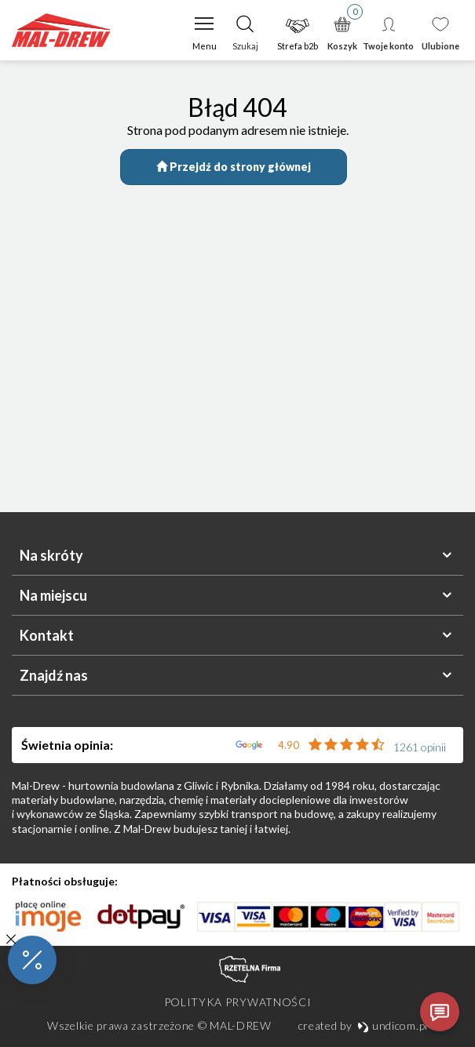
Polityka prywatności (238, 1002)
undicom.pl (392, 1025)
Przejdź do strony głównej (233, 166)
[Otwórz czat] (439, 1011)
